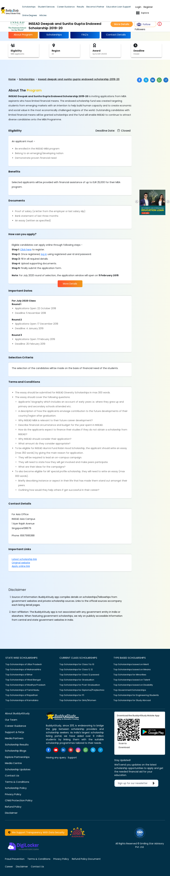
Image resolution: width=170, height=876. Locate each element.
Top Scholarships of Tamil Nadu (22, 690)
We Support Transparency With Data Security (36, 832)
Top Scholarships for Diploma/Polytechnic (81, 690)
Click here (26, 249)
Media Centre (13, 763)
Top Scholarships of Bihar (19, 674)
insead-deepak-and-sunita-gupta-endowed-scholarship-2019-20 (78, 79)
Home (12, 79)
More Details (121, 24)
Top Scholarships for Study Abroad (132, 700)
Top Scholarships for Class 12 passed (79, 674)
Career (9, 866)
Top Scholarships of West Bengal (23, 679)
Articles (43, 15)
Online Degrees (29, 15)
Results (80, 6)
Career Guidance (66, 6)
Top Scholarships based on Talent (131, 679)
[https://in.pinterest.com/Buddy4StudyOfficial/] (71, 750)
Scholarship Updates (17, 769)
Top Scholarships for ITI (71, 695)
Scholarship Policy (16, 788)
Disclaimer (11, 813)
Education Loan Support (118, 6)
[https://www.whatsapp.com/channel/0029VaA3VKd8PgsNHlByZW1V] (85, 750)
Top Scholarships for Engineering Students (136, 695)
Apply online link (21, 566)
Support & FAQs (14, 732)
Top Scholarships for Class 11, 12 (76, 669)
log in (44, 254)
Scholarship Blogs (15, 750)
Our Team (11, 719)
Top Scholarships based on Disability (133, 684)
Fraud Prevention (14, 859)
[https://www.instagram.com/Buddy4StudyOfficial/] (78, 750)
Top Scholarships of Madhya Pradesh (25, 684)
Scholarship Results (17, 744)
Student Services (46, 6)
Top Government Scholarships (129, 690)
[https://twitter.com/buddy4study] (93, 750)
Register (148, 7)
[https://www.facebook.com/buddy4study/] (48, 750)
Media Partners (14, 738)
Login (138, 7)
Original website (21, 562)
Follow (144, 24)
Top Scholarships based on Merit (131, 664)
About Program (23, 34)
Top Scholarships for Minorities (129, 674)
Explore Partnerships (17, 757)
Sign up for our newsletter (137, 783)
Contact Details (116, 34)
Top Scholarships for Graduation (76, 679)
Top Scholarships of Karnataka (21, 700)
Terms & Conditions (17, 782)
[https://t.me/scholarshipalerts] (100, 750)
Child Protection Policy (18, 800)
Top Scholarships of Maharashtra (23, 669)
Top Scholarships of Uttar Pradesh (23, 664)
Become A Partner (95, 6)
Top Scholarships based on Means (132, 669)
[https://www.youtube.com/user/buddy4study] (56, 750)
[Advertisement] (25, 68)
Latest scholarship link (24, 559)
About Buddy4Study (17, 713)
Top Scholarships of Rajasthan (21, 695)
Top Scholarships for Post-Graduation (79, 684)
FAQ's (85, 34)
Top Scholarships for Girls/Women (77, 700)
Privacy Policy (13, 794)
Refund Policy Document (86, 859)
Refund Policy (13, 806)
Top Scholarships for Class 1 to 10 (76, 664)
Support (72, 757)
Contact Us (12, 775)
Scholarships (29, 6)
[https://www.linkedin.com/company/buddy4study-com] (63, 750)
